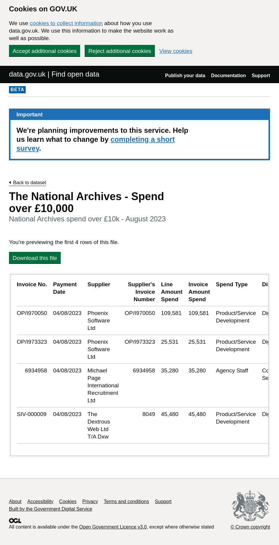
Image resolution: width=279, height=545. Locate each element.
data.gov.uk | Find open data (54, 74)
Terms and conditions (126, 501)
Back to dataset (29, 182)
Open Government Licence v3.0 (113, 526)
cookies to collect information (66, 23)
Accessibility (40, 501)
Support (261, 75)
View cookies (176, 51)
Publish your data (185, 75)
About (15, 501)
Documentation (228, 75)
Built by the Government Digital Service (50, 508)
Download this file (35, 258)
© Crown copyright (250, 526)
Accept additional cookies (45, 51)
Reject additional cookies (119, 51)
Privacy (90, 501)
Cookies (68, 501)
